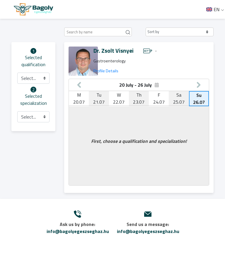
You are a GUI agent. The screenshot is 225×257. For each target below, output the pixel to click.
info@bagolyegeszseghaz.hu (78, 231)
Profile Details (105, 71)
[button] (179, 32)
